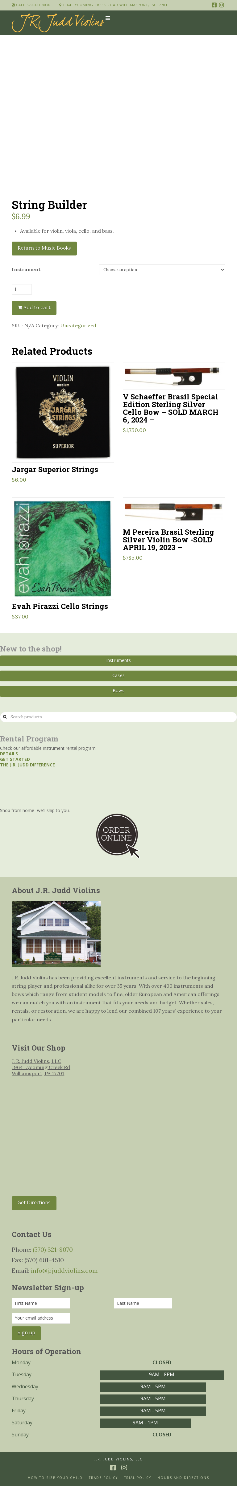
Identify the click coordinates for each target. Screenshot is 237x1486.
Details (9, 754)
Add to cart (37, 307)
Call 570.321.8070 (31, 4)
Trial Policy (137, 1478)
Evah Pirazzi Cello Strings (60, 606)
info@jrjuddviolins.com (64, 1270)
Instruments (118, 660)
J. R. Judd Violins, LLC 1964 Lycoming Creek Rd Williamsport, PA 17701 (41, 1067)
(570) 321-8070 (53, 1249)
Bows (118, 690)
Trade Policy (103, 1478)
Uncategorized (78, 325)
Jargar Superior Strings (55, 469)
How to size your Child (55, 1478)
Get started (15, 759)
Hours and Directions (183, 1478)
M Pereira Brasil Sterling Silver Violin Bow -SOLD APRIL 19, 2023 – (168, 539)
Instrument (26, 269)
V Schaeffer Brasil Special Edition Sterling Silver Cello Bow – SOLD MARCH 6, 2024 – (170, 408)
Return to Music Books (44, 248)
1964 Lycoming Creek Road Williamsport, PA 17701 (113, 4)
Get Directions (34, 1202)
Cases (118, 675)
